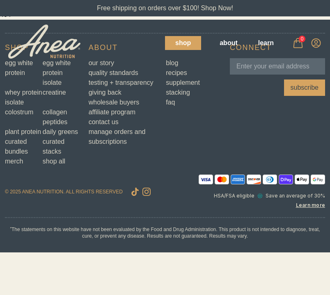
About (229, 42)
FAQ (170, 102)
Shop (183, 42)
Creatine (54, 92)
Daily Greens (60, 131)
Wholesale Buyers (114, 102)
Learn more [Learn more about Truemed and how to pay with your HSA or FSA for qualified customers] (310, 205)
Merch (14, 161)
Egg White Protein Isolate (57, 72)
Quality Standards (113, 72)
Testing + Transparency (121, 82)
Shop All (54, 161)
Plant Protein (23, 131)
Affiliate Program (112, 112)
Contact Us (104, 121)
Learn (266, 42)
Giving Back (105, 92)
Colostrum (19, 112)
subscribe (305, 87)
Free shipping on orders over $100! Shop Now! (165, 8)
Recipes (176, 72)
